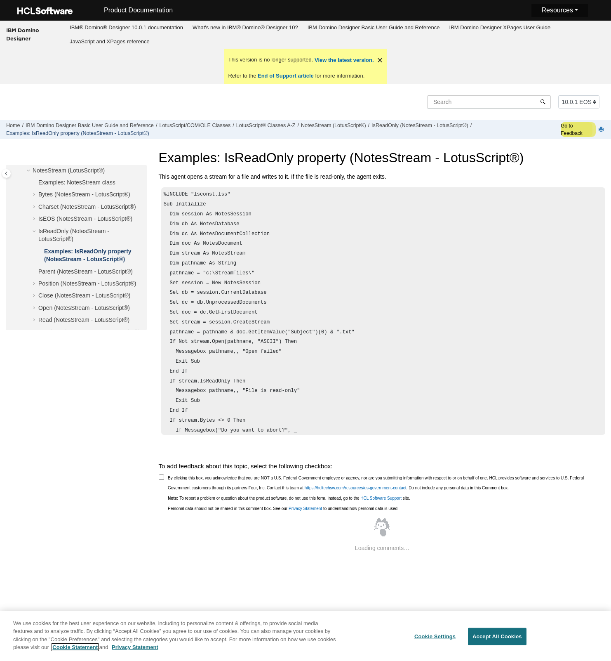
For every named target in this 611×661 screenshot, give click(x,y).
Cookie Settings (435, 641)
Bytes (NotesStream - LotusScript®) (84, 194)
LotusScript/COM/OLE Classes (194, 125)
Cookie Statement (75, 652)
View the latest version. (343, 60)
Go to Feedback (572, 129)
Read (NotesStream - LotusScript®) (83, 319)
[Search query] (489, 102)
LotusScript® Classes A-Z (266, 125)
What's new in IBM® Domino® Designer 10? (245, 27)
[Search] (543, 102)
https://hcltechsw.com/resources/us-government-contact (356, 488)
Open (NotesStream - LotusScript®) (84, 308)
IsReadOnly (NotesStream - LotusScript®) (419, 125)
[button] (29, 171)
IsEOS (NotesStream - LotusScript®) (85, 218)
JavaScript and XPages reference (110, 41)
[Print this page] (602, 130)
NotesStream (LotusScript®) (333, 125)
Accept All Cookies (497, 641)
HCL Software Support (381, 498)
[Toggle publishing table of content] (6, 173)
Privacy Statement (305, 508)
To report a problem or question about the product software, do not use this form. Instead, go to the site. (289, 498)
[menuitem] (126, 28)
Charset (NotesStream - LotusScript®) (87, 206)
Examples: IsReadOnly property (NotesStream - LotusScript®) (77, 133)
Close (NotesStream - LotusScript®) (84, 295)
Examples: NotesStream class (76, 182)
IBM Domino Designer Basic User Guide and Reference (374, 27)
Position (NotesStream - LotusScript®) (87, 283)
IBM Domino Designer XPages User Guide (500, 27)
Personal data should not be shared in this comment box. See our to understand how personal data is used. (283, 508)
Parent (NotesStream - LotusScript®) (85, 271)
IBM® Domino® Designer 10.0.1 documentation (126, 27)
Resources (557, 10)
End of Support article (285, 76)
